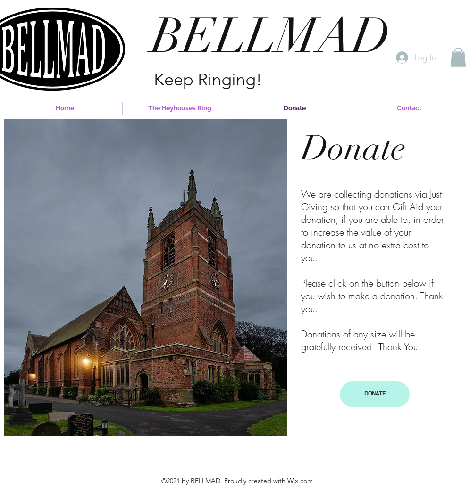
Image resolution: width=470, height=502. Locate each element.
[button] (458, 57)
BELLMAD (270, 36)
